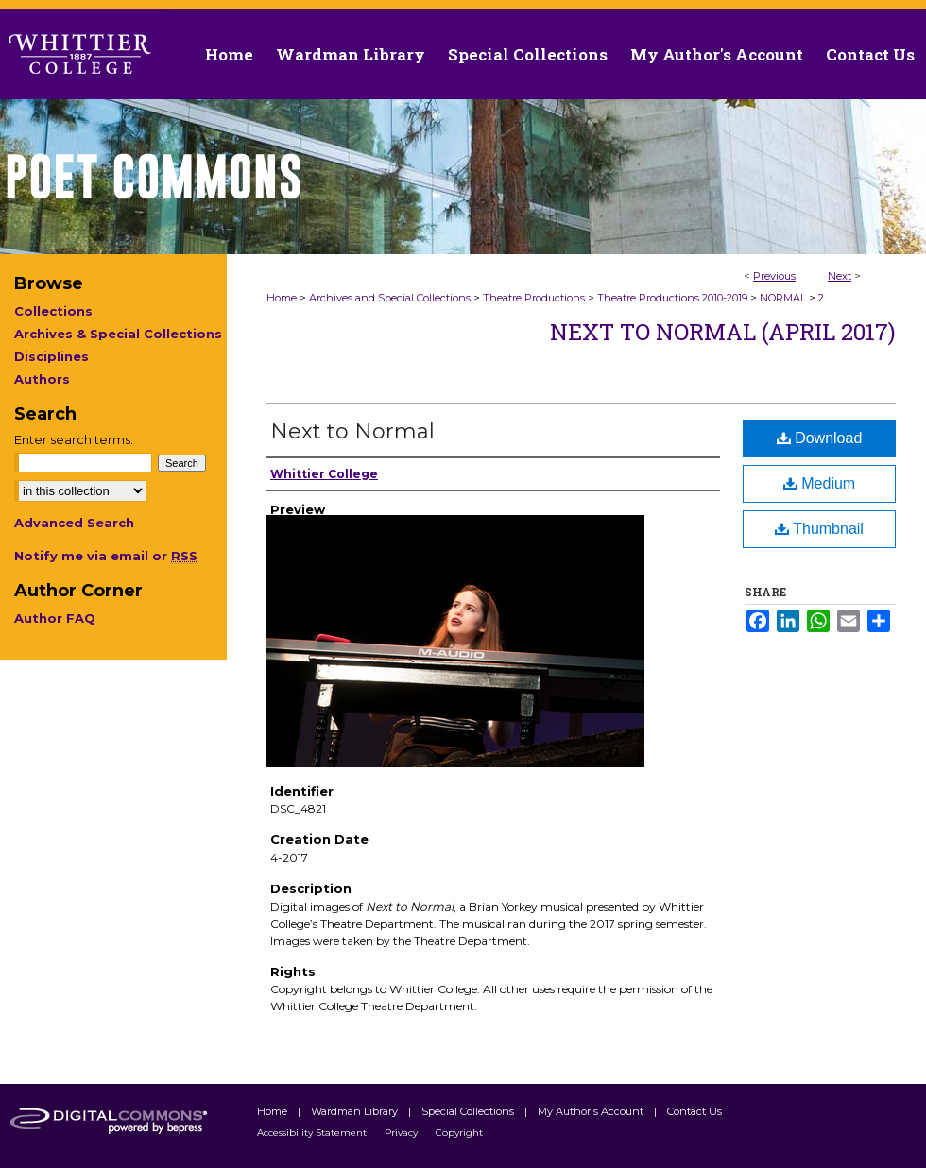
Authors (42, 378)
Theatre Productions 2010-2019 (672, 297)
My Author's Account (592, 1111)
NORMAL (783, 297)
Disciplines (51, 356)
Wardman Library (356, 1111)
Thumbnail (819, 529)
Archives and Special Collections (390, 297)
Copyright (459, 1132)
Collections (53, 310)
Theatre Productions (534, 297)
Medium (819, 483)
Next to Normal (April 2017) (723, 332)
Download (820, 438)
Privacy (402, 1132)
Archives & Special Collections (118, 333)
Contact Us (870, 54)
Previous (774, 276)
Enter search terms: (73, 439)
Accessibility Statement (313, 1132)
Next (839, 276)
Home (281, 297)
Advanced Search (74, 522)
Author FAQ (54, 618)
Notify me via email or (105, 555)
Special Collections (469, 1111)
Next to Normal (352, 431)
